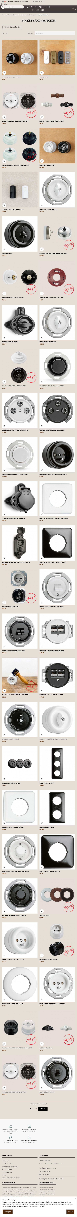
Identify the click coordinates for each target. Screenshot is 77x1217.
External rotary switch (10, 342)
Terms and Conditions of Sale (11, 1178)
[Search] (12, 6)
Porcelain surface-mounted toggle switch (17, 1048)
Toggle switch (7, 253)
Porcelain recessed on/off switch (14, 1092)
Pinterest (52, 1179)
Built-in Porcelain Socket (10, 607)
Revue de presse (7, 1169)
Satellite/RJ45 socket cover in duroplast (54, 518)
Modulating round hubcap (11, 783)
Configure (7, 1212)
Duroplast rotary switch (48, 209)
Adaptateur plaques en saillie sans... (52, 298)
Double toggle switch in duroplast (52, 607)
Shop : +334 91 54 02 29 (49, 1168)
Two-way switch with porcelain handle (15, 165)
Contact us (45, 1174)
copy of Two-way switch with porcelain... (54, 253)
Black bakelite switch (47, 1092)
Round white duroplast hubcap (12, 1004)
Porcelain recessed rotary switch (14, 386)
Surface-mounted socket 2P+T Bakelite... (53, 474)
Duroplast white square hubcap (13, 827)
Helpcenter (5, 1161)
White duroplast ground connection (52, 1004)
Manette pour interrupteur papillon (52, 121)
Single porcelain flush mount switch (15, 121)
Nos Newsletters (7, 1172)
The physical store (7, 1164)
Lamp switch (44, 77)
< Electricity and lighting (12, 27)
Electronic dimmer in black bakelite (52, 386)
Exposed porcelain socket (49, 960)
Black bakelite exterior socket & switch (16, 562)
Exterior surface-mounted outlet (13, 518)
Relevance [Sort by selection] (55, 33)
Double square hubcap (47, 827)
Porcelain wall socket (47, 165)
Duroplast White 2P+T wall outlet (13, 960)
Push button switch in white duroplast (15, 871)
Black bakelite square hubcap (50, 871)
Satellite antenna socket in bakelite (52, 430)
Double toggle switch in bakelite (13, 651)
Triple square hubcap (47, 783)
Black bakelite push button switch (14, 915)
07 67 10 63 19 (46, 1171)
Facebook (60, 1179)
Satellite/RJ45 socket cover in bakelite (53, 562)
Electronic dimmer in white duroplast (15, 474)
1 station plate (44, 915)
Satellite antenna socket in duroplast (15, 430)
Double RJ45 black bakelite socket (51, 695)
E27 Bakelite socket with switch (13, 209)
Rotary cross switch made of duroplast (53, 739)
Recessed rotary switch (48, 342)
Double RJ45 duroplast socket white (52, 651)
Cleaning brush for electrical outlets (15, 695)
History (4, 1175)
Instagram (44, 1179)
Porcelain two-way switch (11, 77)
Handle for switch (46, 1048)
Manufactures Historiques (9, 1166)
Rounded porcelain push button (13, 298)
